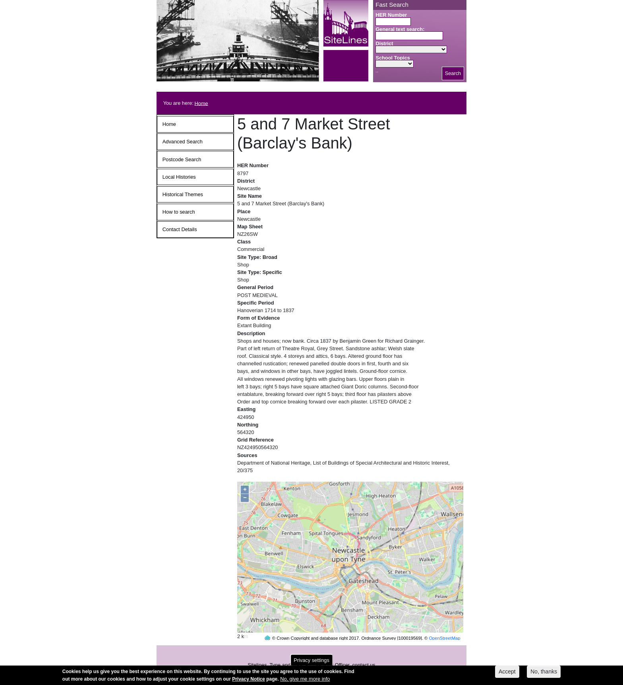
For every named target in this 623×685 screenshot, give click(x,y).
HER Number (391, 15)
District (384, 43)
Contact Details (180, 229)
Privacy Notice (248, 679)
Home (201, 103)
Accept (507, 672)
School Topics (392, 58)
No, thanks (543, 672)
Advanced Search (183, 142)
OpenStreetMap (444, 623)
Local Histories (179, 177)
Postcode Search (182, 159)
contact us (363, 650)
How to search (179, 212)
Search (453, 73)
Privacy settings (311, 661)
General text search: (399, 29)
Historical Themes (183, 194)
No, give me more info (305, 679)
